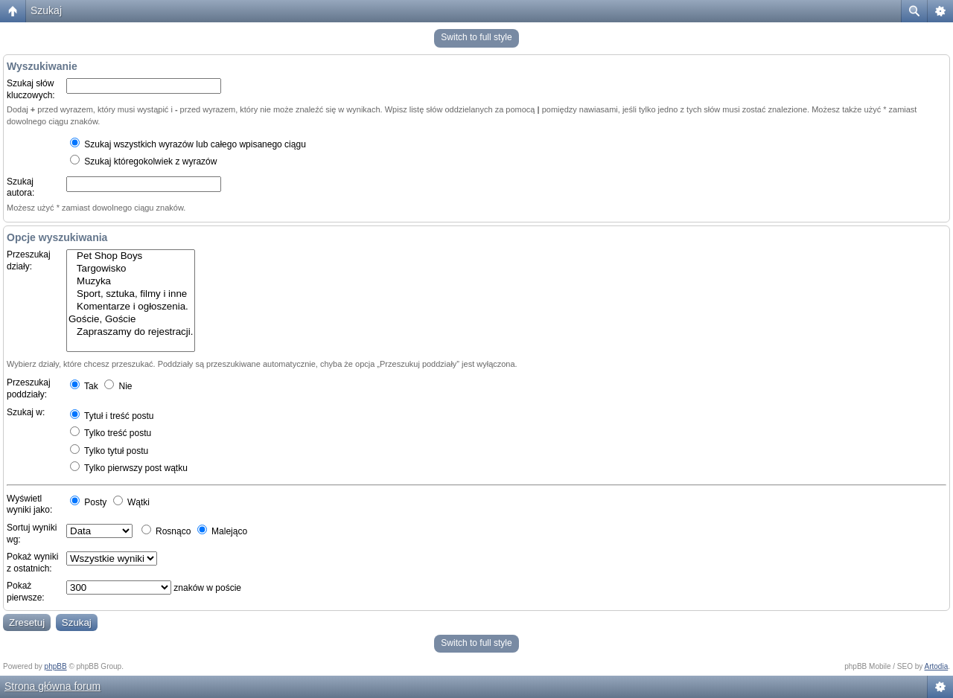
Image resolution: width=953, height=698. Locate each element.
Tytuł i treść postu (112, 416)
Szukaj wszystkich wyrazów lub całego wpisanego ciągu (188, 144)
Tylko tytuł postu (109, 451)
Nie (118, 386)
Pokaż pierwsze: (26, 591)
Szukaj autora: (20, 187)
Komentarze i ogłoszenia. (130, 307)
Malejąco (222, 531)
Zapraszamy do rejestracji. (130, 332)
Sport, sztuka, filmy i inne (130, 294)
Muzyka (130, 281)
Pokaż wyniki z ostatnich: (32, 562)
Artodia (937, 666)
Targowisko (130, 269)
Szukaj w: (26, 412)
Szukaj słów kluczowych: (31, 89)
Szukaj (46, 10)
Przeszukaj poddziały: (29, 388)
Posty (88, 502)
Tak (84, 386)
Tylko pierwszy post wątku (129, 468)
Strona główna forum (52, 686)
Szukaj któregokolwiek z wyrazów (143, 161)
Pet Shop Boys (130, 256)
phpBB (56, 666)
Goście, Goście (130, 319)
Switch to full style (476, 37)
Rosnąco (166, 531)
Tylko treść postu (110, 433)
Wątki (131, 502)
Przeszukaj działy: (29, 260)
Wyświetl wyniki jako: (29, 504)
